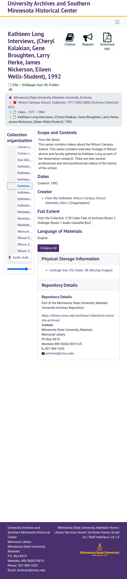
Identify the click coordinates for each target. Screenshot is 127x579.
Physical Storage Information (70, 259)
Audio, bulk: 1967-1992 (29, 257)
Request (88, 39)
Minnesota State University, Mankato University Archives (53, 97)
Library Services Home (70, 532)
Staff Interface (99, 537)
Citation (70, 39)
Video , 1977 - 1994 (31, 112)
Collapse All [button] (48, 248)
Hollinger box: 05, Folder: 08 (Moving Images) (80, 270)
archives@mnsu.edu (60, 353)
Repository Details (60, 285)
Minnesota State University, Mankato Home (88, 528)
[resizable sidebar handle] (19, 269)
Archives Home (98, 532)
